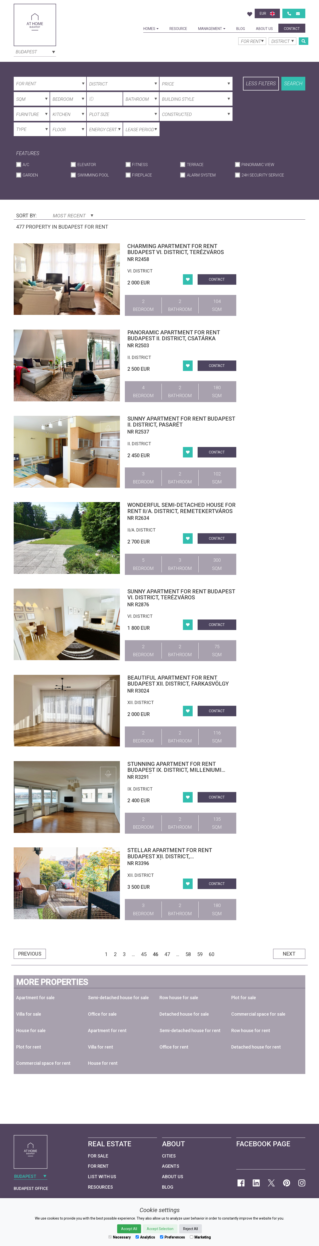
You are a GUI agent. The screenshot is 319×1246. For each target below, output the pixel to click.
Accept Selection (160, 1229)
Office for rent (174, 1047)
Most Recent (73, 216)
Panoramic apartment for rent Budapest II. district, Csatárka (173, 335)
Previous (29, 954)
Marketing (200, 1237)
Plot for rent (28, 1047)
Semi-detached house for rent (190, 1030)
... (133, 954)
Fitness (140, 164)
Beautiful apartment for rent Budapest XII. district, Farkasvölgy (178, 681)
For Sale (98, 1155)
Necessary (119, 1237)
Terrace (195, 164)
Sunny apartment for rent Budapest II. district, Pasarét (181, 422)
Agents (170, 1166)
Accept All (129, 1229)
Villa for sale (28, 1014)
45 (144, 954)
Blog (240, 29)
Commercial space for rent (43, 1063)
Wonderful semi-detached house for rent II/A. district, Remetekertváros (181, 508)
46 (155, 954)
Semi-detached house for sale (118, 997)
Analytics (145, 1237)
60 (211, 954)
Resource (178, 29)
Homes (151, 29)
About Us (264, 29)
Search (293, 84)
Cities (169, 1155)
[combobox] (35, 51)
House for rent (103, 1063)
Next (289, 954)
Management (211, 29)
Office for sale (102, 1014)
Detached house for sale (184, 1014)
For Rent (98, 1166)
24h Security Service (262, 175)
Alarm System (201, 175)
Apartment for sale (35, 997)
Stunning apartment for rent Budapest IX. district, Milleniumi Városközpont (174, 770)
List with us (102, 1176)
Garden (30, 175)
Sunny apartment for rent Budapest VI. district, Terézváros (181, 594)
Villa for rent (100, 1047)
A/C (26, 164)
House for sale (31, 1030)
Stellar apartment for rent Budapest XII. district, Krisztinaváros (169, 856)
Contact (292, 29)
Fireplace (142, 175)
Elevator (87, 164)
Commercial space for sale (258, 1014)
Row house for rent (250, 1030)
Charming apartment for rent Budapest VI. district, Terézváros (175, 249)
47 (167, 954)
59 (200, 954)
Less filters (261, 84)
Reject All (190, 1229)
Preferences (172, 1237)
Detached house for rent (256, 1047)
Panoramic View (257, 164)
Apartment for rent (107, 1030)
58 (188, 954)
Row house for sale (179, 997)
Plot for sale (243, 997)
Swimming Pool (93, 175)
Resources (100, 1187)
